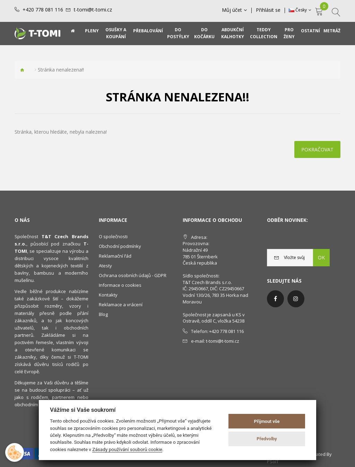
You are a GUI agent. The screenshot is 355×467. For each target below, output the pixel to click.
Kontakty (108, 295)
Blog (103, 314)
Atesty (105, 265)
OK (321, 257)
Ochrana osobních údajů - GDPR (132, 275)
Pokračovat (317, 149)
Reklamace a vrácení (120, 304)
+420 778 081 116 (43, 9)
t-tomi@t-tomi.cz (93, 9)
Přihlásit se (268, 10)
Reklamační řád (115, 256)
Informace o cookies (120, 285)
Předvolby (267, 438)
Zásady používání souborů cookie (127, 449)
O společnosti (113, 236)
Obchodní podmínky (120, 246)
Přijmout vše (267, 421)
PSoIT (273, 461)
